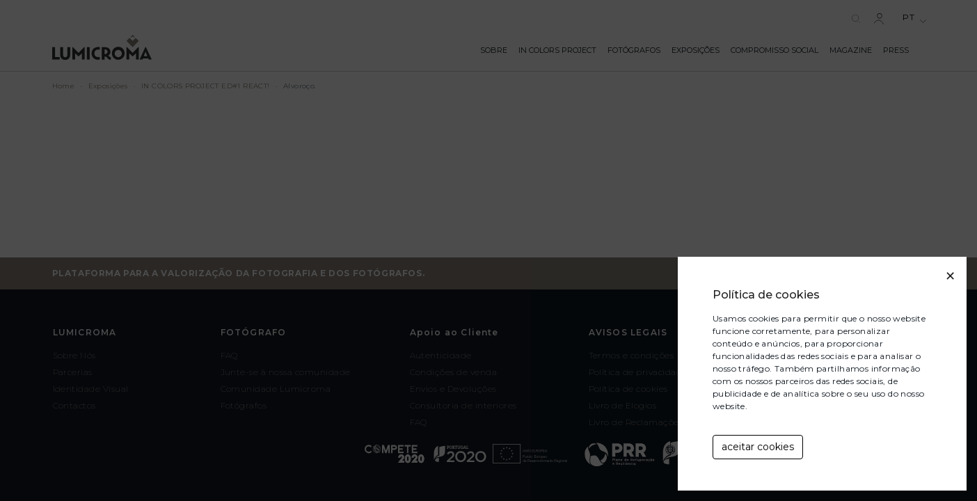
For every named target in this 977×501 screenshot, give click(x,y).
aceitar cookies (758, 446)
